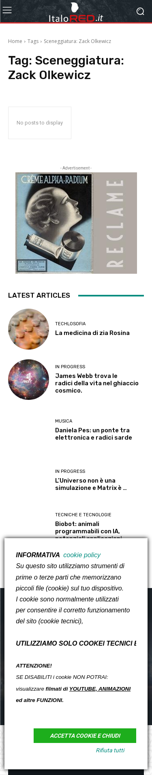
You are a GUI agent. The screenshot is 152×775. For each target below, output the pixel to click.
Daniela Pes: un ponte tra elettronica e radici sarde (93, 434)
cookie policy (82, 555)
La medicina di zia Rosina (92, 333)
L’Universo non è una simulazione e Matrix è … (91, 484)
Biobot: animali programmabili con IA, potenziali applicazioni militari (88, 535)
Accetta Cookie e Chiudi (85, 735)
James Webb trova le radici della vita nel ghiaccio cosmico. (97, 383)
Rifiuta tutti (110, 750)
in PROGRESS (70, 367)
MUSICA (63, 421)
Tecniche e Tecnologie (83, 515)
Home (15, 41)
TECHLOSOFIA (70, 324)
